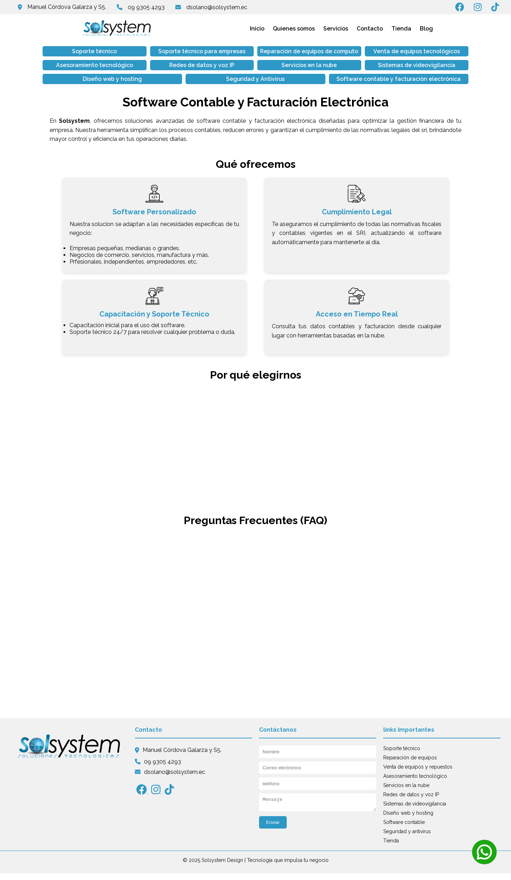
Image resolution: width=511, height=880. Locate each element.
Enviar (273, 831)
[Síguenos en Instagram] (481, 8)
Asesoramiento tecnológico (427, 51)
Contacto (370, 28)
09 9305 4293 (146, 7)
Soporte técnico (83, 51)
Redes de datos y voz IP (83, 71)
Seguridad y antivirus (407, 838)
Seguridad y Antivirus (427, 71)
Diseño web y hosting (341, 71)
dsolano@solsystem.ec (216, 7)
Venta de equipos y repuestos (417, 773)
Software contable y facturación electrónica (255, 85)
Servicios (335, 28)
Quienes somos (294, 28)
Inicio (257, 28)
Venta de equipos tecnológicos (341, 54)
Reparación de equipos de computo (255, 54)
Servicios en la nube (170, 71)
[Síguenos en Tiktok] (498, 8)
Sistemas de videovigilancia (255, 71)
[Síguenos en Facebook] (463, 8)
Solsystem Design (222, 867)
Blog (426, 28)
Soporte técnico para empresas (169, 54)
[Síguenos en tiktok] (169, 798)
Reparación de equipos (410, 764)
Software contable (404, 829)
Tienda (401, 28)
